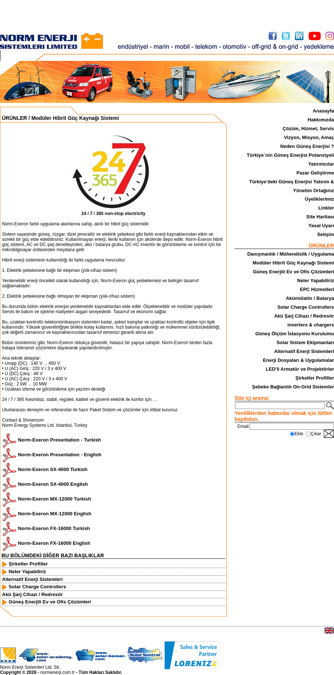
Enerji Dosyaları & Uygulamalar (298, 360)
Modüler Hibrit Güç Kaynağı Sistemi (293, 263)
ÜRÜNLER (14, 118)
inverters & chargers (311, 325)
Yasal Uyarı (321, 225)
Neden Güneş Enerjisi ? (307, 146)
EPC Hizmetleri (317, 289)
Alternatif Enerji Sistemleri (304, 351)
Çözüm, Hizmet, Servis (308, 128)
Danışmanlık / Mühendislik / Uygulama (290, 254)
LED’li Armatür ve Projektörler (300, 369)
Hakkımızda (320, 119)
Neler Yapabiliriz (315, 280)
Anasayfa (323, 111)
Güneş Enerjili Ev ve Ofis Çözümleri (293, 271)
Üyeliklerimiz (319, 199)
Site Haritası (320, 216)
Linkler (326, 208)
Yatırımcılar (321, 164)
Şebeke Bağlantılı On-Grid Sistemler (293, 387)
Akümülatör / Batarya (310, 298)
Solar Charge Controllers (305, 307)
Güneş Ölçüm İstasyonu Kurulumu (294, 333)
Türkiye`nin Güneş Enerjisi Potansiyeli (290, 155)
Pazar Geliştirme (315, 173)
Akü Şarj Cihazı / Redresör (304, 316)
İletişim (325, 234)
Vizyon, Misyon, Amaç (309, 137)
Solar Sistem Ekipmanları (305, 342)
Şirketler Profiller (314, 378)
